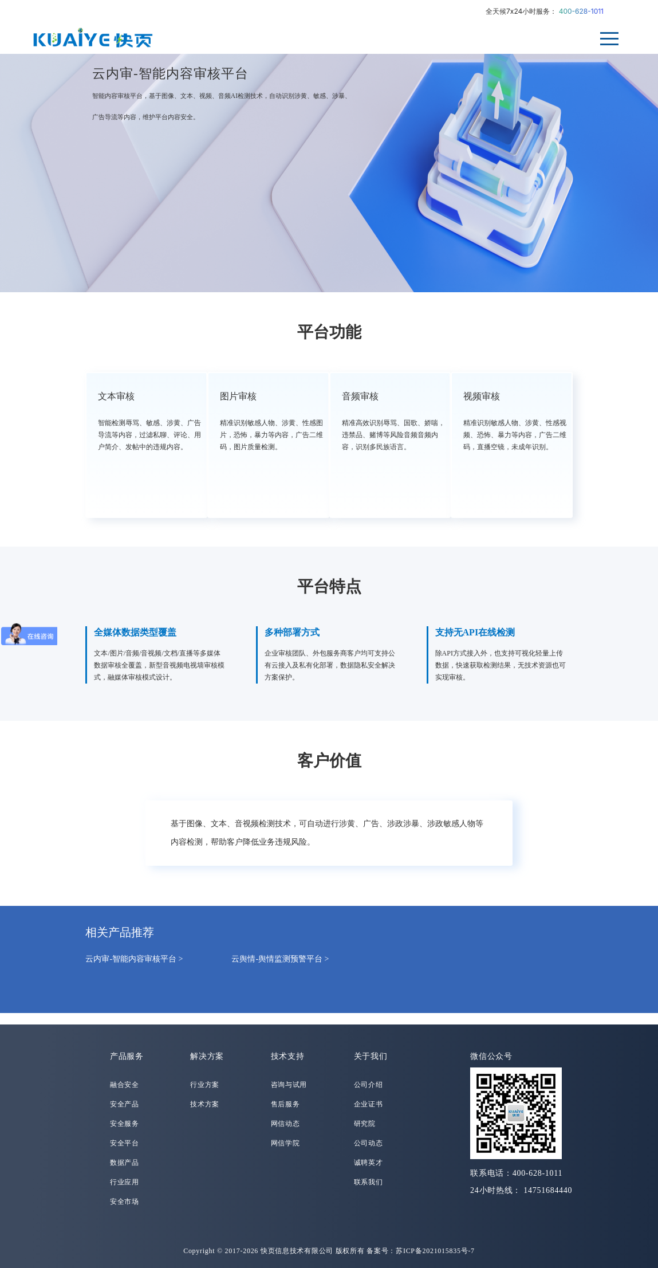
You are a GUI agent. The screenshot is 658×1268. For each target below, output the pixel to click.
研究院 (365, 1124)
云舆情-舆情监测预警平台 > (280, 959)
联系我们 (368, 1182)
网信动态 (285, 1124)
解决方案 (207, 1056)
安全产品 (124, 1104)
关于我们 (371, 1056)
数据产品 (124, 1163)
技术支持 (288, 1056)
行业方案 (204, 1085)
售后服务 (285, 1104)
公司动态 (368, 1143)
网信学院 (285, 1143)
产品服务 (127, 1056)
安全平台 (124, 1143)
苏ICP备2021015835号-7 (435, 1251)
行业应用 (124, 1182)
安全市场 (124, 1202)
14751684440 (547, 1190)
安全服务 (124, 1124)
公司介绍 (368, 1085)
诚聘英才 (368, 1163)
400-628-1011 (581, 11)
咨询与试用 (289, 1085)
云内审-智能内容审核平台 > (134, 959)
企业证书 (368, 1104)
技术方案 (204, 1104)
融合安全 (124, 1085)
